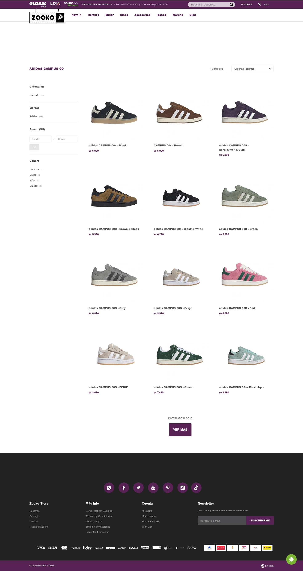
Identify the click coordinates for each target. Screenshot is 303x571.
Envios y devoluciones (98, 526)
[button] (231, 4)
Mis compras (149, 516)
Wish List (147, 526)
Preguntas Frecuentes (97, 532)
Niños (124, 15)
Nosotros (34, 511)
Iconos (161, 15)
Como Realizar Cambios (99, 511)
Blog (192, 15)
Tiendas (33, 521)
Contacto (34, 516)
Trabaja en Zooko (39, 526)
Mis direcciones (150, 521)
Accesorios (142, 15)
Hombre (93, 15)
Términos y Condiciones (99, 516)
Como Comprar (94, 521)
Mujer (109, 15)
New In (76, 15)
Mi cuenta (147, 511)
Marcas (178, 15)
